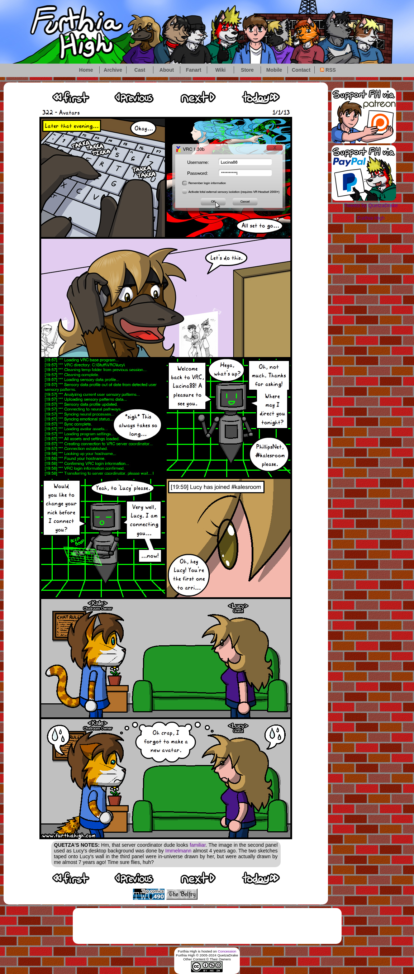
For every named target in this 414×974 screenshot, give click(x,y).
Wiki (220, 70)
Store (247, 70)
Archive (113, 70)
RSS (328, 70)
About (167, 70)
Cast (139, 70)
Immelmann (178, 851)
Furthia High (371, 218)
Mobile (274, 70)
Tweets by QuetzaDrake (371, 205)
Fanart (193, 70)
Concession (227, 951)
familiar (197, 845)
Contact (301, 70)
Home (86, 70)
